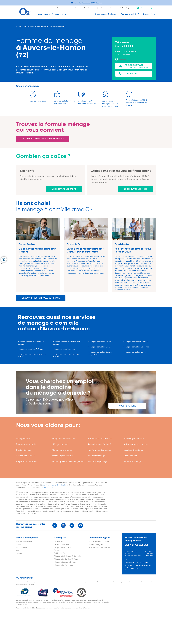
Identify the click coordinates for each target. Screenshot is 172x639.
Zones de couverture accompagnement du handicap (83, 582)
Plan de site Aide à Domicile (65, 562)
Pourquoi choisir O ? (130, 14)
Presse (57, 550)
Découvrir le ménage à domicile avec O (43, 139)
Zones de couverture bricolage (112, 582)
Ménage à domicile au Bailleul (135, 342)
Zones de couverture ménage (26, 582)
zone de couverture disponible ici (54, 485)
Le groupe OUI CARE (63, 547)
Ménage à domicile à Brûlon (99, 342)
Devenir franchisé (61, 544)
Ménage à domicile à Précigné (30, 349)
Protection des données (99, 541)
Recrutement (88, 8)
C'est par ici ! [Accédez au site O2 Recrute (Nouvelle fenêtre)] (97, 3)
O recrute (58, 541)
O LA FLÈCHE (125, 46)
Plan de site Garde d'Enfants (66, 559)
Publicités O (59, 553)
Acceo (135, 568)
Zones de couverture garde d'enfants (50, 582)
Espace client (149, 14)
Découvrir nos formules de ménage (41, 298)
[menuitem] (64, 8)
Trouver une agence (146, 8)
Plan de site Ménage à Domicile (67, 556)
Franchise (78, 8)
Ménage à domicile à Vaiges (135, 352)
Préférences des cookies (99, 547)
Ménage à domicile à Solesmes (136, 347)
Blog (127, 8)
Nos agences (21, 548)
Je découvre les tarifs (64, 189)
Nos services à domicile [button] (50, 14)
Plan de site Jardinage (63, 565)
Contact (19, 553)
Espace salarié (106, 8)
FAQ (121, 8)
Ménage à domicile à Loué (64, 349)
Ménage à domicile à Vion (99, 347)
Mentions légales (96, 544)
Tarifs (18, 545)
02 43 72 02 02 (48, 487)
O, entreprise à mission (105, 14)
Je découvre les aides (135, 189)
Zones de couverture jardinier (134, 582)
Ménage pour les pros (64, 8)
